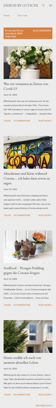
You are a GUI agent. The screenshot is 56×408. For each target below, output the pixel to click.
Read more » (45, 120)
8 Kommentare (21, 394)
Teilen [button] (7, 120)
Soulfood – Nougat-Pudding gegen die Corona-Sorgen (24, 270)
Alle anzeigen (42, 30)
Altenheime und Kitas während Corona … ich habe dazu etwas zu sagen (27, 178)
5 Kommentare (21, 120)
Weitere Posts (44, 405)
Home (7, 15)
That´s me (22, 15)
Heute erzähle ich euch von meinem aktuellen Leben (22, 360)
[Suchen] (43, 5)
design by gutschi (21, 5)
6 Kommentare (21, 215)
